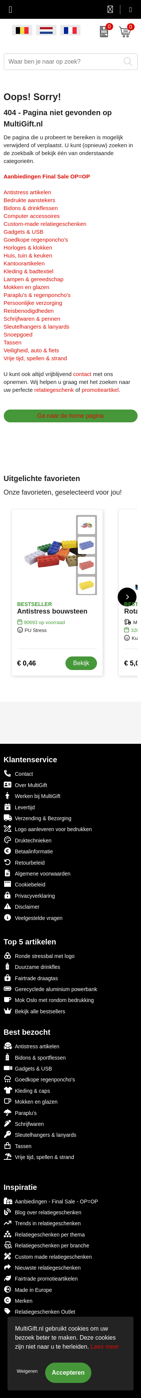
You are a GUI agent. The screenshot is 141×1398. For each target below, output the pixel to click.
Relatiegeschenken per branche (46, 1245)
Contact (18, 773)
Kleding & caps (27, 1090)
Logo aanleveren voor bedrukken (48, 828)
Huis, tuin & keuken (28, 255)
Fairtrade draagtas (31, 977)
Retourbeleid (24, 862)
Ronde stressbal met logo (39, 955)
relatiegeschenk (54, 390)
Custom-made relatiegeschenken (45, 224)
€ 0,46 (26, 663)
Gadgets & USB (24, 231)
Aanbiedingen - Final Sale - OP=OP (51, 1201)
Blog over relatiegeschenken (43, 1211)
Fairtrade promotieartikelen (41, 1278)
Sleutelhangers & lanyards (37, 326)
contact (82, 374)
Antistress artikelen (28, 192)
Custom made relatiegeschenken (48, 1256)
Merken (18, 1300)
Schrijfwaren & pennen (32, 318)
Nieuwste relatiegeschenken (42, 1267)
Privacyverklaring (29, 895)
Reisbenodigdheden (29, 311)
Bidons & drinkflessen (31, 208)
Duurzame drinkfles (32, 966)
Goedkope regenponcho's (36, 239)
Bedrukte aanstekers (30, 200)
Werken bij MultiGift (32, 795)
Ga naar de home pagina (70, 416)
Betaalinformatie (28, 850)
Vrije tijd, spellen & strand (35, 358)
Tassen (13, 342)
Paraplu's (20, 1112)
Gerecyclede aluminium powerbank (50, 988)
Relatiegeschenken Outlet (39, 1311)
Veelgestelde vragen (33, 917)
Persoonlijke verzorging (33, 303)
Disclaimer (21, 906)
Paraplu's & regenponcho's (37, 295)
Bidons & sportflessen (35, 1057)
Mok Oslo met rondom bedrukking (49, 999)
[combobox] (62, 61)
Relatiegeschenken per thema (44, 1234)
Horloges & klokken (28, 247)
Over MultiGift (25, 784)
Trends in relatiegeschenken (42, 1222)
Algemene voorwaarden (37, 873)
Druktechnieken (28, 840)
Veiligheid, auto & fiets (31, 350)
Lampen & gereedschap (34, 279)
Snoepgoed (18, 334)
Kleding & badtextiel (29, 271)
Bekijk (81, 663)
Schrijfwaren (24, 1123)
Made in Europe (28, 1289)
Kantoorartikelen (24, 263)
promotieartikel (100, 390)
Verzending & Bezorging (37, 817)
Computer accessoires (32, 216)
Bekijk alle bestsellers (34, 1010)
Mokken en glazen (27, 287)
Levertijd (19, 806)
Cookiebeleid (24, 884)
